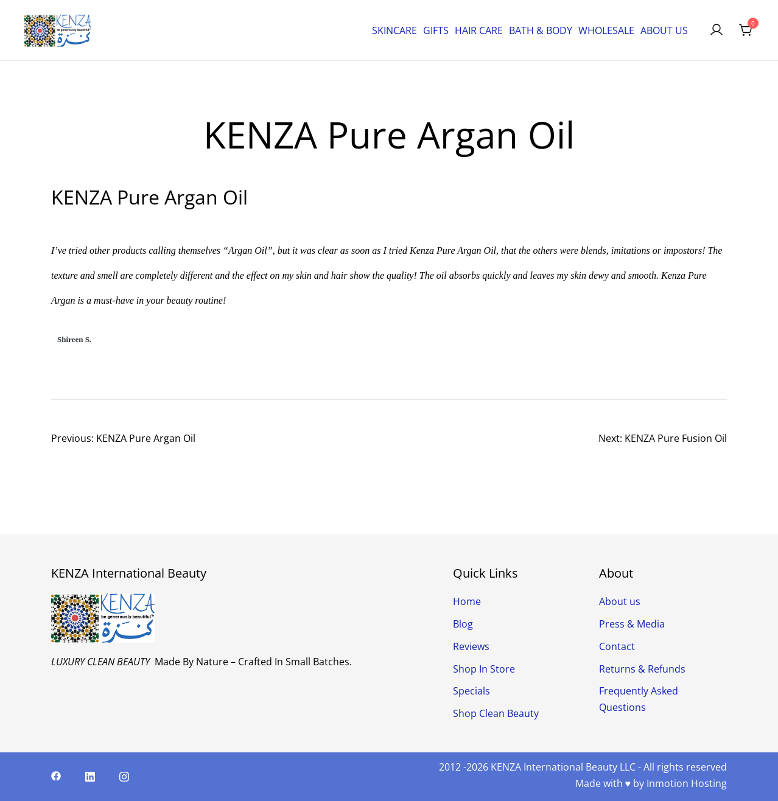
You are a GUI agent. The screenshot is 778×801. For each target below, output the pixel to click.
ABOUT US (664, 30)
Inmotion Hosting (687, 783)
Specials (471, 691)
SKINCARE (394, 30)
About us (619, 601)
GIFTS (436, 30)
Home (467, 601)
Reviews (471, 646)
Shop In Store (484, 669)
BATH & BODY (540, 30)
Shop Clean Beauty (496, 713)
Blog (463, 624)
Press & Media (632, 624)
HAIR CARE (479, 30)
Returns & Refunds (642, 669)
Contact (617, 646)
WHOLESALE (606, 30)
